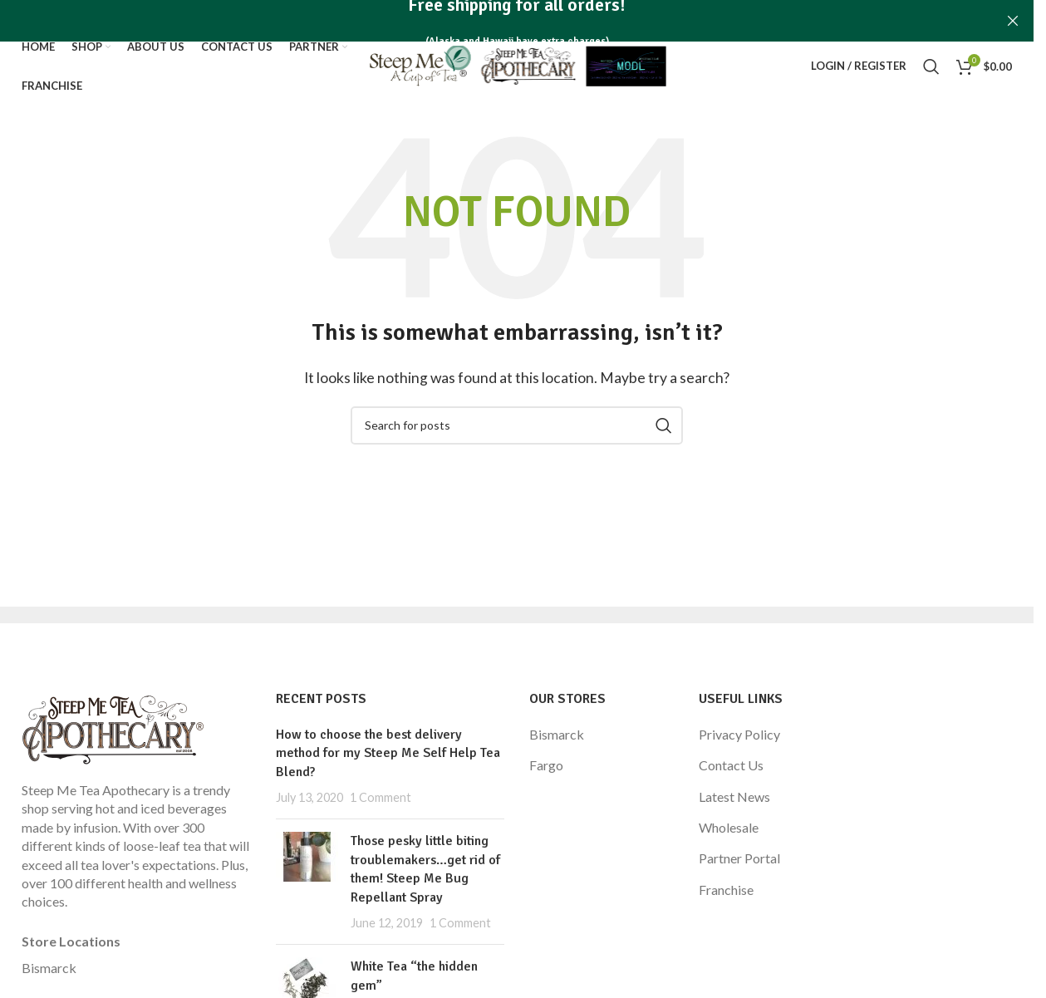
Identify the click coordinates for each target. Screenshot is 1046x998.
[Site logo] (517, 64)
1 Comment (380, 797)
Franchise (726, 889)
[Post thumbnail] (307, 882)
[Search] (931, 66)
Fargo (546, 765)
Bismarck (49, 968)
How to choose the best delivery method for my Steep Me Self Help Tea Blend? (388, 753)
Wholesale (729, 827)
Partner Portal (739, 858)
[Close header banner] (1013, 21)
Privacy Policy (739, 734)
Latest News (734, 796)
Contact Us (731, 765)
